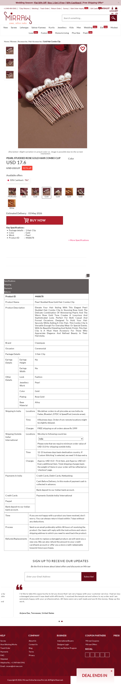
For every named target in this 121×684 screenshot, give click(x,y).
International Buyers (65, 641)
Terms (31, 652)
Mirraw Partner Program (67, 648)
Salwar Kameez (38, 27)
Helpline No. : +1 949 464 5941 (12, 662)
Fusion (46, 32)
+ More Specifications (78, 240)
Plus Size (76, 33)
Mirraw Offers (91, 644)
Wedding (90, 27)
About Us (32, 641)
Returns (7, 292)
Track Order (44, 8)
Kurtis (52, 27)
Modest (114, 27)
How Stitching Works (8, 644)
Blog (30, 648)
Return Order (56, 8)
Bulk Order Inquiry (77, 8)
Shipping (7, 284)
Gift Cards (96, 8)
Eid (104, 27)
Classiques (40, 343)
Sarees (14, 27)
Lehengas (24, 27)
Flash (87, 32)
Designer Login (63, 644)
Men (79, 27)
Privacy (32, 655)
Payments (8, 288)
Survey (65, 8)
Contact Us (33, 644)
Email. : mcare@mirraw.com (11, 666)
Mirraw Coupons (92, 641)
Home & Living (62, 33)
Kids (71, 27)
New (5, 27)
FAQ (2, 655)
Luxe (33, 32)
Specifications (9, 281)
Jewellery (62, 27)
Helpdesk (4, 659)
